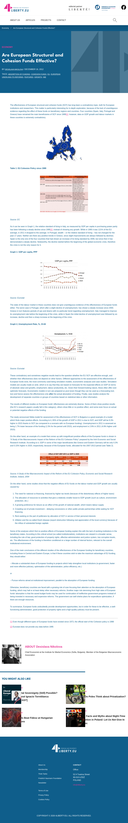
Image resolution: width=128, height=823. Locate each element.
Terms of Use (42, 790)
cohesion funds (43, 75)
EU (54, 75)
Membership (42, 767)
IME (61, 78)
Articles (30, 20)
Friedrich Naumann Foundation (50, 776)
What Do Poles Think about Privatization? (104, 693)
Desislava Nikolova (15, 71)
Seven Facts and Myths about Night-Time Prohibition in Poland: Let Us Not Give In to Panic (106, 716)
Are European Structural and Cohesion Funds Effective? (38, 28)
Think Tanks (42, 771)
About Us (15, 20)
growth (54, 78)
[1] (67, 116)
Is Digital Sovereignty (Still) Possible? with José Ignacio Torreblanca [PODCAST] (41, 693)
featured (44, 78)
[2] (51, 231)
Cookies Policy (43, 799)
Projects (46, 20)
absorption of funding (20, 75)
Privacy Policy (43, 794)
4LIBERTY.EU (61, 816)
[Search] (115, 20)
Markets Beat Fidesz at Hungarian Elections (38, 716)
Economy (6, 28)
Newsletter (41, 781)
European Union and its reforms (20, 78)
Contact (61, 20)
